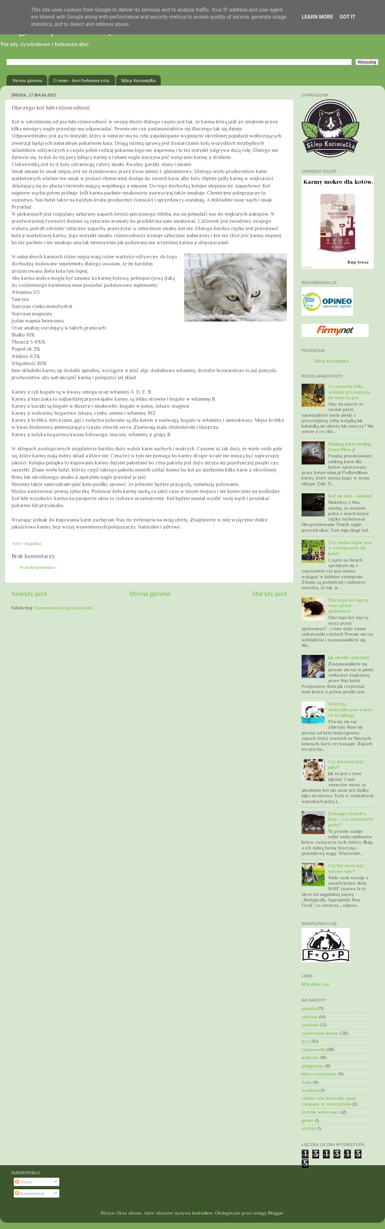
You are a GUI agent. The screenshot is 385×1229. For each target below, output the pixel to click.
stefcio (308, 1128)
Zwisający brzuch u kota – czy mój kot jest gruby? (350, 819)
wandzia (310, 1090)
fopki (307, 1082)
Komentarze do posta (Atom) (63, 607)
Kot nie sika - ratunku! (350, 495)
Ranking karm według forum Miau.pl (349, 446)
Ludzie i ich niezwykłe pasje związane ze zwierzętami (329, 1101)
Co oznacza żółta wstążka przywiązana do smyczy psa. (349, 392)
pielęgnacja (312, 1065)
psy (305, 1041)
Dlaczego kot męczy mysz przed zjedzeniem (348, 606)
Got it (347, 17)
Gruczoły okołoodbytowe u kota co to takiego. (350, 709)
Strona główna (27, 80)
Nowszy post (29, 593)
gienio (307, 1120)
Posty (23, 1181)
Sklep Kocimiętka (138, 80)
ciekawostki (313, 1049)
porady (308, 1008)
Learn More (317, 17)
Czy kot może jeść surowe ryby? (346, 868)
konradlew (202, 1213)
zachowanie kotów (320, 1033)
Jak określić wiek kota (348, 657)
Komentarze (30, 1193)
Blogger (275, 1213)
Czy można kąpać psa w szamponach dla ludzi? (349, 548)
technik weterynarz (320, 1112)
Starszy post (269, 593)
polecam (310, 1057)
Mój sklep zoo (315, 984)
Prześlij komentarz (38, 567)
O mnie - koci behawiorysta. (81, 80)
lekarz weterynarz (319, 1073)
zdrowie (309, 1016)
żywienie (310, 1024)
